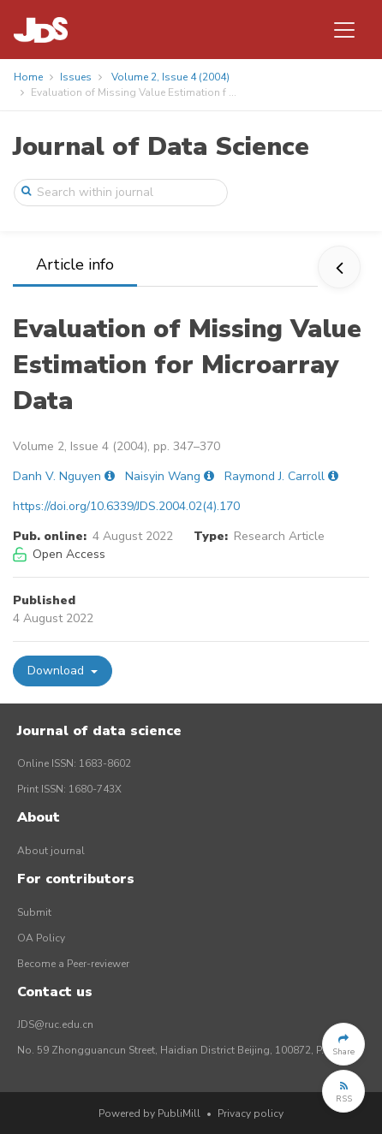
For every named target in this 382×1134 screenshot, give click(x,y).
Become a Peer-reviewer (73, 964)
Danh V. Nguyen (57, 476)
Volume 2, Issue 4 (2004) (170, 77)
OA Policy (41, 938)
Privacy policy (251, 1113)
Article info (75, 264)
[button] (343, 1044)
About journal (51, 851)
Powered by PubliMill (149, 1113)
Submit (34, 912)
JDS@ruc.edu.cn (55, 1024)
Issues (76, 77)
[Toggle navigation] (344, 30)
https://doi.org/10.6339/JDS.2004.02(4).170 (126, 506)
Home (28, 77)
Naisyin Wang (162, 476)
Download (57, 670)
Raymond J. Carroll (274, 476)
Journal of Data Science (161, 146)
